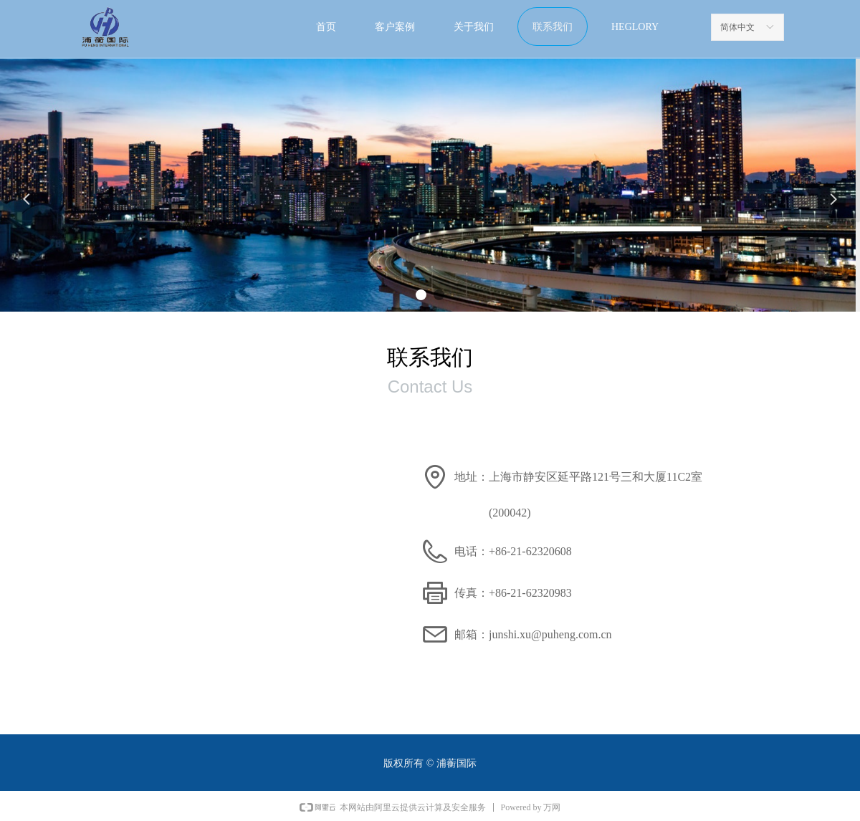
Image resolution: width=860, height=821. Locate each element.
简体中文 (737, 27)
